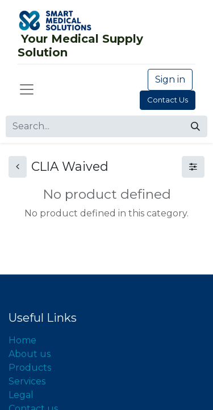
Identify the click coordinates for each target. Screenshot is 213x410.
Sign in (170, 79)
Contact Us (167, 99)
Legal (21, 395)
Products (30, 367)
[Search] (195, 126)
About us (30, 353)
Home (22, 340)
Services (27, 381)
